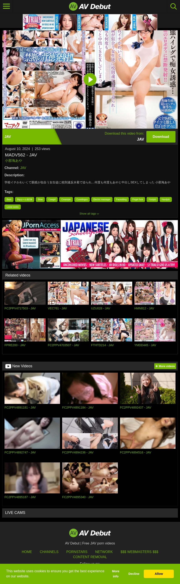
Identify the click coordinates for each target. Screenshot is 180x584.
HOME (27, 552)
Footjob (152, 199)
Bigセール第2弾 (24, 199)
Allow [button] (159, 573)
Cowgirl (52, 199)
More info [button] (115, 573)
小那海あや (13, 160)
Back (9, 199)
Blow (40, 199)
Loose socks (13, 207)
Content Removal (90, 557)
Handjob (166, 199)
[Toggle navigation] (6, 6)
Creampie (65, 199)
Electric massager (101, 199)
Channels (49, 552)
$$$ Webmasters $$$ (139, 552)
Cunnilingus (82, 199)
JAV (23, 168)
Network (104, 552)
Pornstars (76, 552)
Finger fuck (137, 199)
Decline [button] (133, 573)
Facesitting (121, 199)
